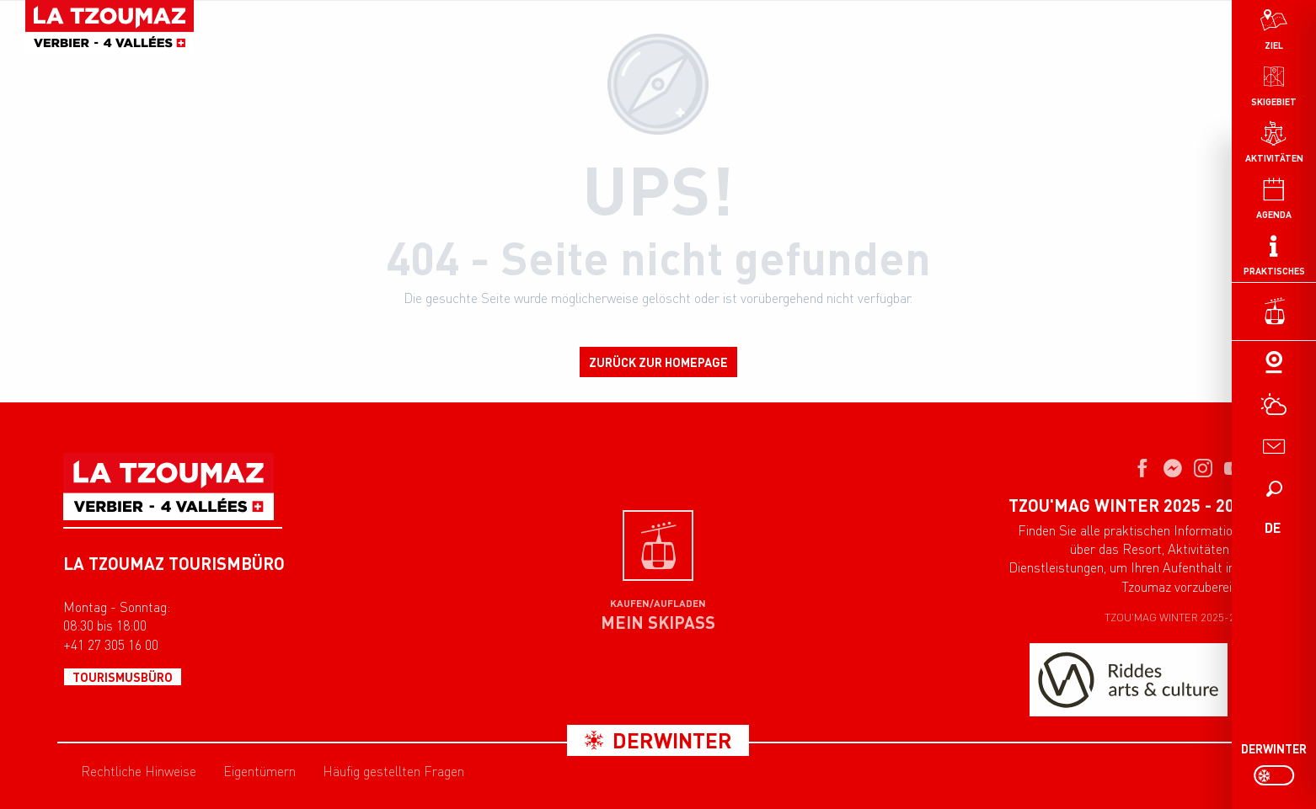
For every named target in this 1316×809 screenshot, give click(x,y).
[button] (1274, 488)
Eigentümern (259, 771)
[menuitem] (1274, 84)
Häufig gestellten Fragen (393, 771)
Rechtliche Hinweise (138, 771)
